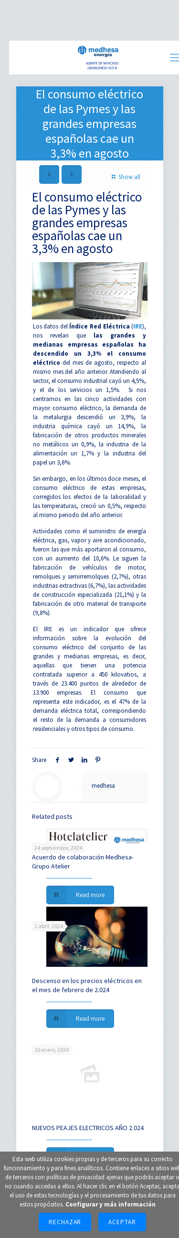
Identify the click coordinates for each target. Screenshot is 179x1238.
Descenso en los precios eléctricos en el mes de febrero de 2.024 (87, 985)
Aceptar (122, 1222)
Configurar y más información (110, 1204)
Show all (124, 177)
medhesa (103, 786)
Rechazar (65, 1222)
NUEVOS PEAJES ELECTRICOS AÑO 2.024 (88, 1127)
